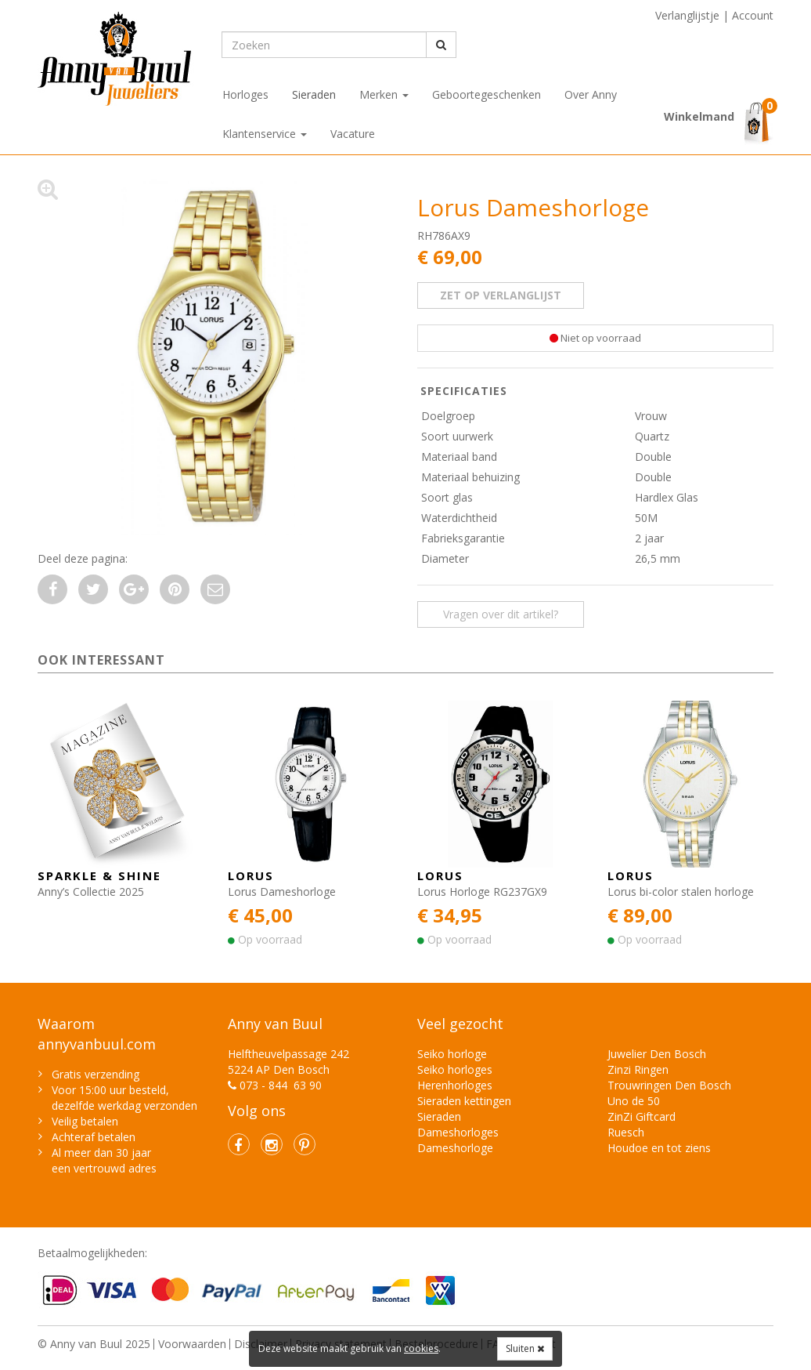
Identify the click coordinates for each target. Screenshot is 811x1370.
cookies (421, 1348)
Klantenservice (264, 133)
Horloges (245, 94)
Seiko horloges (454, 1069)
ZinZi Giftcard (641, 1116)
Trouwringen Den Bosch (669, 1085)
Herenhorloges (454, 1085)
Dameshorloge (455, 1147)
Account (752, 15)
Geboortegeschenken (486, 94)
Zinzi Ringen (638, 1069)
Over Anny (590, 94)
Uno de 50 (633, 1100)
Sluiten (525, 1348)
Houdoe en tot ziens (659, 1147)
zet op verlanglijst (500, 295)
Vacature (352, 133)
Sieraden (314, 94)
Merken (384, 94)
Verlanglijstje (687, 15)
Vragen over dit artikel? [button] (500, 614)
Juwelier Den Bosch (656, 1053)
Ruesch (625, 1132)
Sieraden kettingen (464, 1100)
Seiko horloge (452, 1053)
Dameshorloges (458, 1132)
